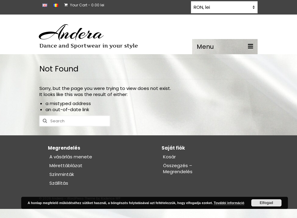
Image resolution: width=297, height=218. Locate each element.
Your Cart (84, 5)
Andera (71, 32)
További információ (229, 203)
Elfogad (266, 203)
